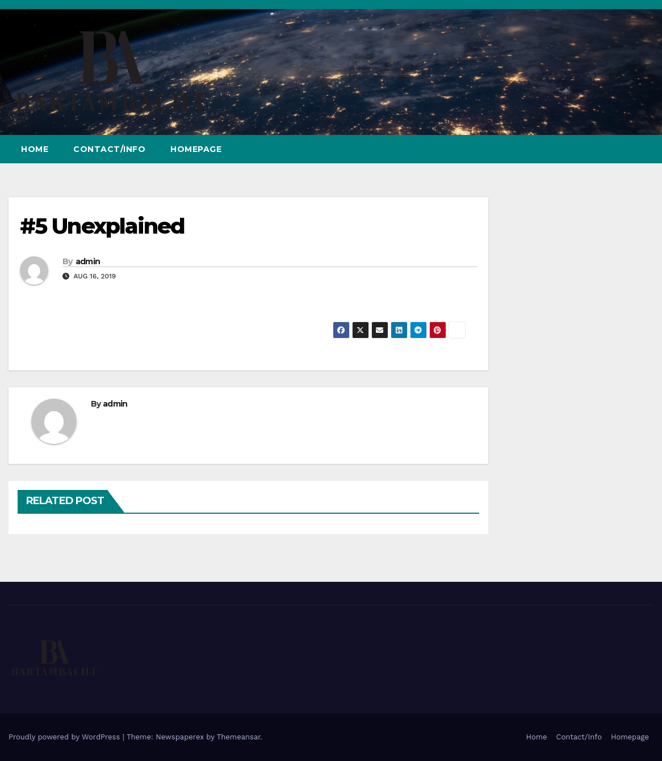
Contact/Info (109, 149)
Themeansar (239, 737)
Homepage (195, 149)
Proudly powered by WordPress (66, 737)
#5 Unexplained (102, 226)
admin (88, 261)
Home (34, 149)
